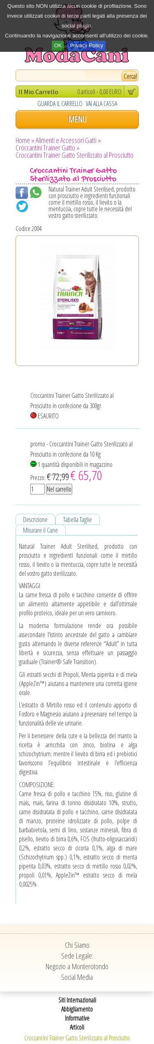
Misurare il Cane (40, 530)
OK (58, 45)
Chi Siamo (77, 945)
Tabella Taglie (77, 519)
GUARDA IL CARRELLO (60, 103)
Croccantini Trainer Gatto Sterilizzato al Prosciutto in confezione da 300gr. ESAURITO (72, 405)
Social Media (77, 977)
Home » (25, 140)
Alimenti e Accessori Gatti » (68, 140)
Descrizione (35, 519)
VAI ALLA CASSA (101, 103)
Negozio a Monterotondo (77, 966)
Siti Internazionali (77, 1000)
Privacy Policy (86, 45)
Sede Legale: (77, 955)
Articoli (77, 1027)
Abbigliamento (77, 1009)
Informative (77, 1018)
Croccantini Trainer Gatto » (48, 147)
